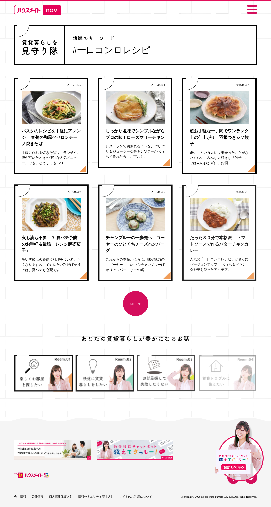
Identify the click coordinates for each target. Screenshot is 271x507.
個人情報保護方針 (61, 496)
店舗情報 (37, 496)
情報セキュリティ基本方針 (96, 496)
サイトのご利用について (135, 496)
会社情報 (20, 496)
